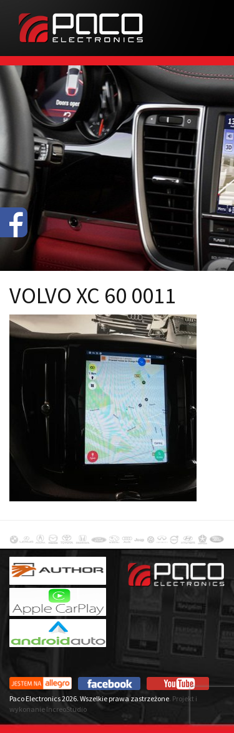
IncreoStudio (66, 709)
